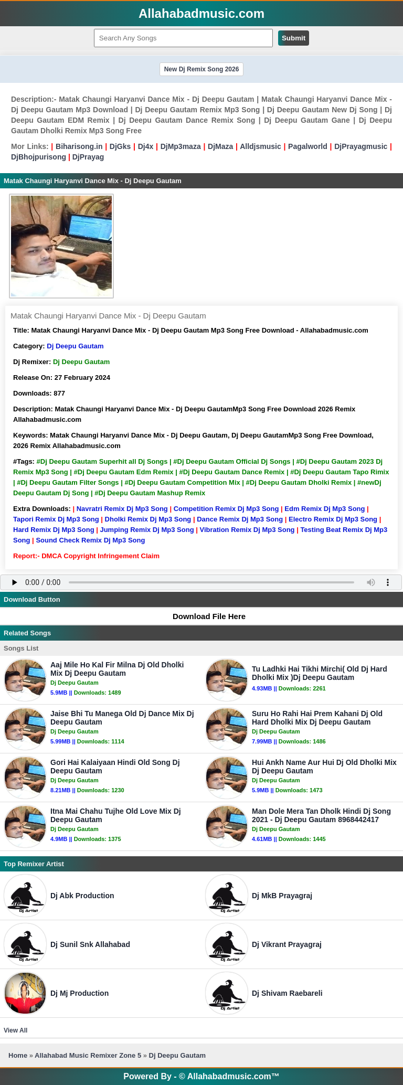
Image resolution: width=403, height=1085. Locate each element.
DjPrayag (88, 157)
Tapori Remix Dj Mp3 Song (56, 519)
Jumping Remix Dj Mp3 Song (147, 530)
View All (15, 1030)
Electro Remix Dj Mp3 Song (333, 519)
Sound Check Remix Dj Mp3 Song (90, 540)
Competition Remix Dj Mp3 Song (226, 509)
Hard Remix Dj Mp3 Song (53, 530)
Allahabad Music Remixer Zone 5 (88, 1055)
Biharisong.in (79, 146)
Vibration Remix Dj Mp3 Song (246, 530)
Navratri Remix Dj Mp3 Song (122, 509)
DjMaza (220, 146)
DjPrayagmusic (360, 146)
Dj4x (146, 146)
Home (17, 1055)
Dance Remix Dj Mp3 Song (240, 519)
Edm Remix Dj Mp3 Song (324, 509)
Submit (293, 38)
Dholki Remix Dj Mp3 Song (148, 519)
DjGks (120, 146)
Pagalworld (307, 146)
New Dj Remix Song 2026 (201, 69)
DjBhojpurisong (38, 157)
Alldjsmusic (260, 146)
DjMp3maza (181, 146)
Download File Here (204, 616)
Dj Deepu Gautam (75, 346)
